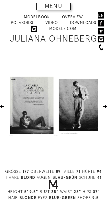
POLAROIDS (22, 22)
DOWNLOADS (83, 22)
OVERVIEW (72, 16)
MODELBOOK (37, 16)
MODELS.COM (63, 28)
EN (101, 15)
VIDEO (52, 22)
